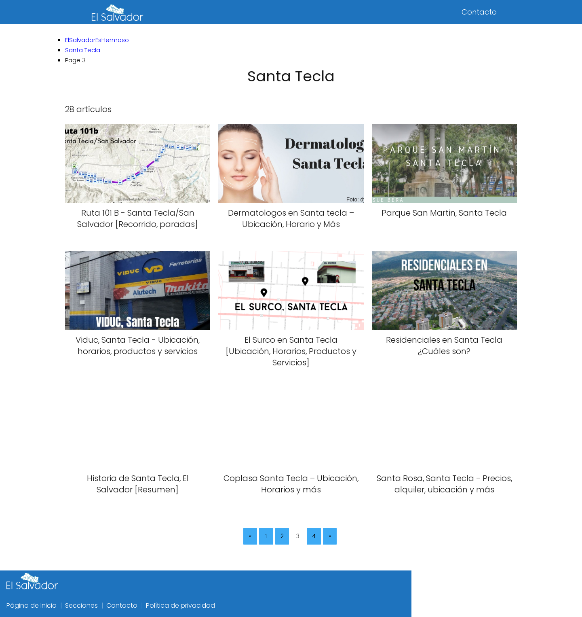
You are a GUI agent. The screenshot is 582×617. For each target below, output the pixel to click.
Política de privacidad (180, 605)
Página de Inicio (31, 605)
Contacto (479, 12)
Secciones (81, 605)
